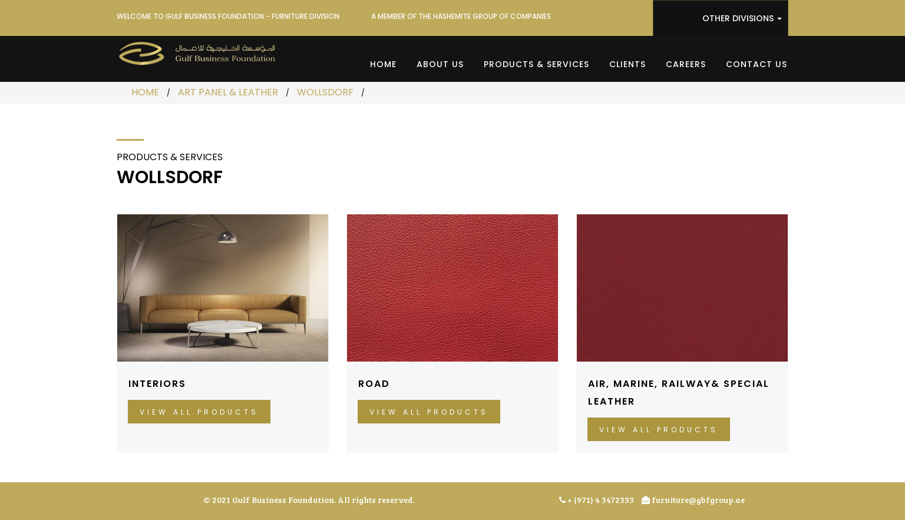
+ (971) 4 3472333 (596, 499)
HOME (145, 92)
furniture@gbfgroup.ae (693, 499)
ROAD (374, 383)
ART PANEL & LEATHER (228, 92)
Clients (627, 64)
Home (383, 64)
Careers (686, 64)
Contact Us (756, 64)
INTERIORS (157, 383)
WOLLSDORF (325, 92)
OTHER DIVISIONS (742, 18)
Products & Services (536, 64)
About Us (440, 64)
